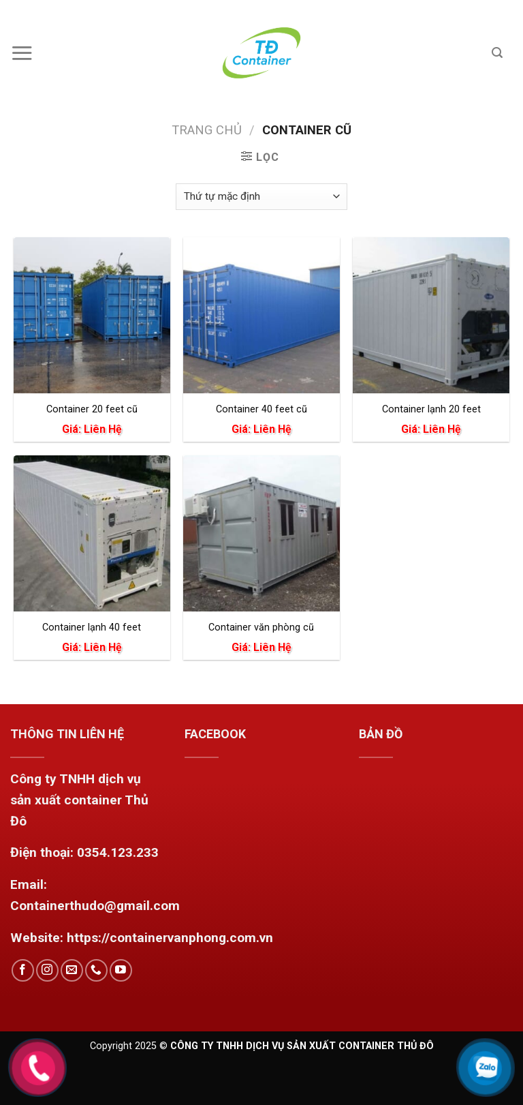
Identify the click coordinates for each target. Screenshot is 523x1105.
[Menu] (27, 53)
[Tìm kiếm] (502, 53)
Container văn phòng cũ (261, 627)
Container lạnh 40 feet (91, 627)
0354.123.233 (118, 852)
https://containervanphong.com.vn (170, 937)
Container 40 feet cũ (261, 409)
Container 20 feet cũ (92, 409)
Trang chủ (207, 130)
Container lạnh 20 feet (431, 409)
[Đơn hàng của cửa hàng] (261, 196)
